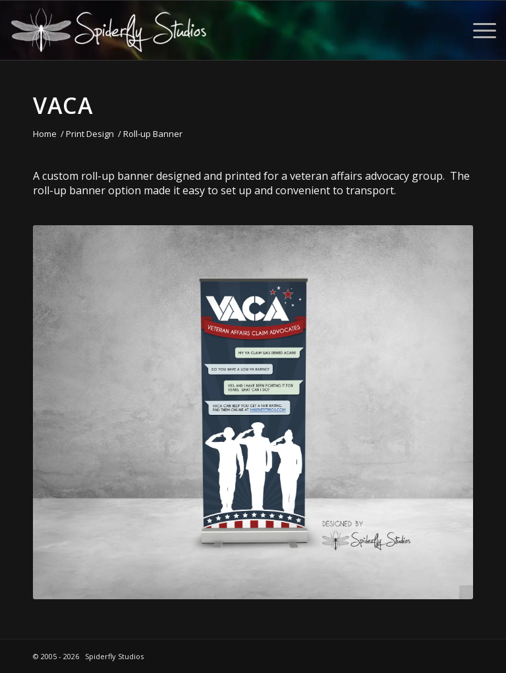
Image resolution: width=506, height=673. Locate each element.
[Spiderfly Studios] (109, 30)
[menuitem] (478, 30)
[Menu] (478, 30)
